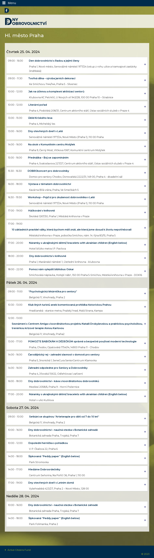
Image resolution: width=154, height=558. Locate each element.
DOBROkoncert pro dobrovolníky (49, 170)
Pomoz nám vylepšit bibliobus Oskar (52, 269)
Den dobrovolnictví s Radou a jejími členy (55, 60)
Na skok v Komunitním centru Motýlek (52, 144)
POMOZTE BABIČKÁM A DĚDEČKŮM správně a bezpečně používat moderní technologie (83, 341)
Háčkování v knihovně (42, 210)
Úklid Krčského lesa (41, 118)
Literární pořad (38, 104)
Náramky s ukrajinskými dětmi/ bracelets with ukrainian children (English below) (79, 242)
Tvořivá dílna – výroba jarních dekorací (52, 78)
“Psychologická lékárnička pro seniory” (53, 291)
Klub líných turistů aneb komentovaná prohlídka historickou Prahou (70, 304)
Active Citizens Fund (19, 549)
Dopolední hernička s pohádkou (49, 443)
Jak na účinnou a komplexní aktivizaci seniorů (57, 91)
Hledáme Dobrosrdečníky (45, 469)
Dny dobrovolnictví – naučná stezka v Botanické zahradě (64, 429)
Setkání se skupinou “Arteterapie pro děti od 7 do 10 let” (65, 416)
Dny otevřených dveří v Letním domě (52, 482)
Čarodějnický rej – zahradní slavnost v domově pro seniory (64, 354)
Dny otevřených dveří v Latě (46, 131)
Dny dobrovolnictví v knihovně (48, 256)
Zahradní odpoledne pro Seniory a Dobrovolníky (58, 367)
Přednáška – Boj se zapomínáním (49, 157)
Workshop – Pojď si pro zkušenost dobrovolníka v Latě (62, 197)
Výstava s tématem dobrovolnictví (50, 184)
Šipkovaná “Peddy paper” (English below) (54, 456)
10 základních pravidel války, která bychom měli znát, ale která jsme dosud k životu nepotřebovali (72, 229)
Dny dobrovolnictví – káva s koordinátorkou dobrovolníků (64, 381)
